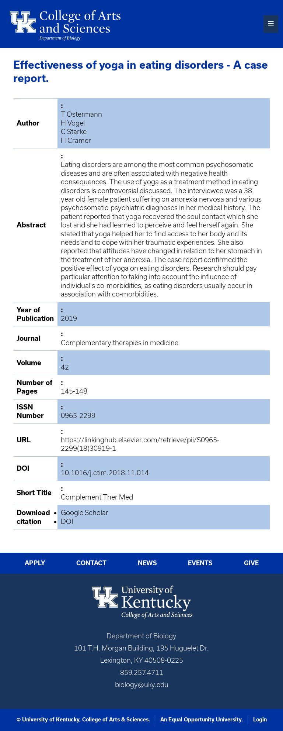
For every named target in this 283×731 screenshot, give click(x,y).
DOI (67, 521)
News (147, 562)
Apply (35, 562)
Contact (91, 562)
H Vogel (73, 123)
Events (200, 562)
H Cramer (76, 140)
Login (260, 720)
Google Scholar (84, 512)
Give (251, 562)
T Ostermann (81, 114)
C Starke (74, 131)
